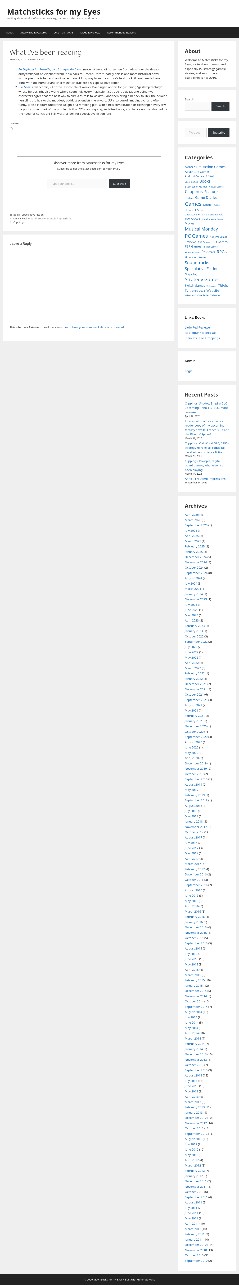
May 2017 (191, 853)
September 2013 (196, 1070)
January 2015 (194, 986)
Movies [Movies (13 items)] (189, 223)
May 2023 (191, 615)
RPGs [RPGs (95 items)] (222, 251)
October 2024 (194, 567)
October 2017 (194, 832)
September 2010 (196, 1261)
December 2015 (196, 927)
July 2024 (191, 583)
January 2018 (194, 821)
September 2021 (196, 700)
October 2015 (194, 938)
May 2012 (191, 1155)
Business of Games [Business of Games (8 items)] (196, 186)
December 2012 (196, 1118)
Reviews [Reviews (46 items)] (208, 251)
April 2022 (192, 663)
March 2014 (193, 1038)
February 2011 (195, 1234)
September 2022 (196, 642)
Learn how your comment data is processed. (94, 327)
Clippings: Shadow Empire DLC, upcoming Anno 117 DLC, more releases (206, 407)
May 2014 (191, 1028)
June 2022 (192, 652)
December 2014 (196, 991)
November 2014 (196, 996)
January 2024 (194, 594)
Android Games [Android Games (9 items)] (194, 176)
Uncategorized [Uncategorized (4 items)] (197, 291)
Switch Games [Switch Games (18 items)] (195, 285)
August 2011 (193, 1202)
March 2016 (193, 911)
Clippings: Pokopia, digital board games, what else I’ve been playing (204, 465)
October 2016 (194, 880)
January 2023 (194, 631)
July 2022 (191, 647)
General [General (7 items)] (207, 204)
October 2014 (194, 1001)
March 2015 (193, 975)
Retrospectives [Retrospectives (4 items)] (192, 252)
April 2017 (192, 859)
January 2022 (194, 679)
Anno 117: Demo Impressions (205, 479)
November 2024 (196, 562)
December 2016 (196, 874)
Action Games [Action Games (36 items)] (214, 166)
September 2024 (196, 573)
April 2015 (192, 970)
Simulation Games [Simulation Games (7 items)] (195, 257)
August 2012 (193, 1139)
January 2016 (194, 922)
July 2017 (191, 843)
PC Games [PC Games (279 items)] (196, 235)
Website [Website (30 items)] (212, 290)
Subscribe (119, 184)
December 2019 (196, 763)
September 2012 (196, 1134)
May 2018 (191, 816)
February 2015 (195, 980)
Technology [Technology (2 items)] (212, 286)
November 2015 (196, 933)
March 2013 (193, 1102)
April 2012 (192, 1160)
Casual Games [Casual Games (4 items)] (216, 186)
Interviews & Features (33, 32)
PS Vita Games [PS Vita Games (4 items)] (210, 246)
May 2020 (191, 753)
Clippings (18, 222)
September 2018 (196, 800)
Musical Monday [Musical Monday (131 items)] (201, 229)
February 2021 (195, 716)
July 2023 (191, 605)
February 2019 (195, 795)
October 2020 (194, 732)
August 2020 (193, 742)
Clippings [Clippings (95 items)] (194, 191)
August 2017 (193, 837)
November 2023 (196, 599)
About (10, 32)
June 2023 (192, 610)
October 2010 (194, 1255)
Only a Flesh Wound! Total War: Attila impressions (42, 218)
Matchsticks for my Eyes (54, 11)
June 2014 (192, 1022)
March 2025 (193, 541)
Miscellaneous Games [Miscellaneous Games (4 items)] (212, 219)
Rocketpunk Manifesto (200, 333)
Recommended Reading (121, 32)
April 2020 (192, 758)
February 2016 (195, 917)
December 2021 (196, 684)
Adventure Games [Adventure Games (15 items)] (197, 172)
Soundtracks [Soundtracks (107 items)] (197, 262)
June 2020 (192, 747)
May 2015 (191, 964)
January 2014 (194, 1049)
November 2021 (196, 689)
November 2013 (196, 1060)
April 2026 (192, 515)
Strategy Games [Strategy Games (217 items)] (202, 279)
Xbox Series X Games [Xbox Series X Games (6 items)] (208, 295)
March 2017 (193, 864)
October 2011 (194, 1192)
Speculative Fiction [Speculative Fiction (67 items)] (202, 268)
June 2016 (192, 895)
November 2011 (196, 1187)
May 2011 (191, 1218)
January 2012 (194, 1176)
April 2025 (192, 536)
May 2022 (191, 657)
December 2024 (196, 557)
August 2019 (193, 784)
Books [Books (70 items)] (205, 181)
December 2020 (196, 726)
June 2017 (192, 848)
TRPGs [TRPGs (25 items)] (223, 285)
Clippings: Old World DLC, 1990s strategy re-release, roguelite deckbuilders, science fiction (207, 447)
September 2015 (196, 943)
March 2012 (193, 1165)
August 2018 (193, 806)
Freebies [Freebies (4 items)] (189, 198)
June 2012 (192, 1149)
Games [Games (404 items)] (193, 203)
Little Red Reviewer (198, 327)
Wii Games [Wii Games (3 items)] (190, 295)
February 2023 (195, 626)
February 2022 (195, 673)
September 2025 (196, 525)
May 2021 (191, 710)
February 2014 (195, 1044)
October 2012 (194, 1128)
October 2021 (194, 694)
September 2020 (196, 737)
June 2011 (192, 1213)
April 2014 (192, 1033)
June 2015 (192, 959)
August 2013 (193, 1075)
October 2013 (194, 1065)
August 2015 (193, 948)
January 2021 (194, 721)
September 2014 (196, 1007)
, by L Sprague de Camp (51, 69)
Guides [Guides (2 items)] (217, 205)
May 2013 (191, 1091)
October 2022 (194, 636)
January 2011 (194, 1239)
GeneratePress (146, 1279)
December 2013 (196, 1054)
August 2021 (193, 705)
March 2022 (193, 668)
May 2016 (191, 901)
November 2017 (196, 827)
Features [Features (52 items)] (211, 191)
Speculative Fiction (33, 214)
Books (16, 214)
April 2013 (192, 1097)
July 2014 (191, 1017)
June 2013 (192, 1086)
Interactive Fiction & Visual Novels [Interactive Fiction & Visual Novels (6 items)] (204, 214)
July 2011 (191, 1208)
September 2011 (196, 1197)
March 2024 (193, 589)
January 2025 (194, 552)
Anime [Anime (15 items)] (210, 176)
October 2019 (194, 774)
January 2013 (194, 1112)
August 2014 (193, 1012)
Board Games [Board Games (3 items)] (191, 181)
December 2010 (196, 1245)
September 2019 (196, 779)
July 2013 (191, 1081)
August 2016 (193, 890)
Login (189, 371)
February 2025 (195, 546)
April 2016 (192, 906)
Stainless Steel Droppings (202, 338)
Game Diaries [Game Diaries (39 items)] (206, 197)
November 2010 (196, 1250)
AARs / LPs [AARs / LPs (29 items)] (193, 166)
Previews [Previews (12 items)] (190, 242)
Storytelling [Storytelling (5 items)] (191, 274)
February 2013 (195, 1107)
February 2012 (195, 1171)
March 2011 (193, 1229)
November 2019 (196, 769)
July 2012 (191, 1144)
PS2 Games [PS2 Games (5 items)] (204, 242)
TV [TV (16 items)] (186, 291)
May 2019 (191, 790)
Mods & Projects (90, 32)
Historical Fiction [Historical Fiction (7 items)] (194, 210)
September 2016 (196, 885)
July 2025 (191, 531)
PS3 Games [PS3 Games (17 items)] (220, 242)
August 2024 (193, 578)
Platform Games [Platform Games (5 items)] (218, 236)
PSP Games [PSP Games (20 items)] (193, 246)
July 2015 (191, 954)
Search (189, 99)
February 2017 (195, 869)
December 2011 (196, 1181)
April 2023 (192, 620)
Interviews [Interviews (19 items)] (192, 219)
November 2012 (196, 1123)
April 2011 (192, 1224)
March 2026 (193, 520)
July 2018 (191, 811)
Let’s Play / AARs (63, 32)
